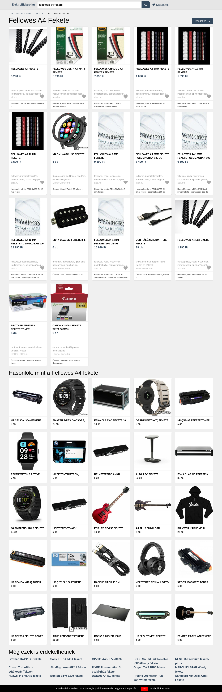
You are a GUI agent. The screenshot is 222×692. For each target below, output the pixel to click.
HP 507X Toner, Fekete (150, 636)
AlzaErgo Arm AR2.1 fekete (68, 667)
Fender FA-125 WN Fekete (194, 636)
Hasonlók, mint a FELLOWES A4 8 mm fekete (109, 190)
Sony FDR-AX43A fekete (66, 659)
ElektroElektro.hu (23, 4)
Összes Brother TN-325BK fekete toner (26, 361)
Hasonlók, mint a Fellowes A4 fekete (27, 103)
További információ (159, 688)
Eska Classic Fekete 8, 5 (69, 240)
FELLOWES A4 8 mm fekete (106, 156)
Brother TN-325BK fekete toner (23, 327)
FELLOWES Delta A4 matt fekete (69, 70)
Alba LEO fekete (147, 474)
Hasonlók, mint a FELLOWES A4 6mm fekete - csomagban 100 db (150, 190)
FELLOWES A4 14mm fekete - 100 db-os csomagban (106, 244)
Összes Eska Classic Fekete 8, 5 (67, 275)
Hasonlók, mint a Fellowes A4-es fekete (192, 276)
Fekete (40, 14)
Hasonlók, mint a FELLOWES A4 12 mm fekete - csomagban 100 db (27, 276)
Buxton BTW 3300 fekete (66, 675)
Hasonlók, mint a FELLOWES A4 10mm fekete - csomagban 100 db (192, 190)
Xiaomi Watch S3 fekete (68, 154)
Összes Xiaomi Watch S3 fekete (67, 189)
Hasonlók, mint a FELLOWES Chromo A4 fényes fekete (107, 104)
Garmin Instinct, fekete (152, 420)
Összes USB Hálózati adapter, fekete (152, 275)
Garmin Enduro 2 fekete (27, 528)
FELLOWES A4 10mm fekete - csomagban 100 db (193, 158)
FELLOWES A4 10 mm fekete (190, 70)
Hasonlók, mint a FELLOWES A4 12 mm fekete (27, 190)
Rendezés (200, 21)
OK (144, 689)
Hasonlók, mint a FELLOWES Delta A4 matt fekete (68, 104)
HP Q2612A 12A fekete (67, 582)
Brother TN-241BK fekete (25, 659)
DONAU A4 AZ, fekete (106, 675)
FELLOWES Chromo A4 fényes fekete (108, 70)
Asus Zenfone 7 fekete (68, 636)
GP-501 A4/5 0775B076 (107, 659)
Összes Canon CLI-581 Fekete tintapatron (66, 361)
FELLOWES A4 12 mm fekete (23, 156)
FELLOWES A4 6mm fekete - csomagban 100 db (152, 156)
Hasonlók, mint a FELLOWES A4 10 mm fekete (193, 104)
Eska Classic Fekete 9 (192, 474)
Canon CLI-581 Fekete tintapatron (67, 327)
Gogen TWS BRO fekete (149, 667)
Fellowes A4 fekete (24, 68)
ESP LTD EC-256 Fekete (108, 528)
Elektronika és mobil (20, 14)
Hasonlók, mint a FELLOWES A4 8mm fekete (150, 104)
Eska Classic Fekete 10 (110, 420)
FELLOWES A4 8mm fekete (152, 68)
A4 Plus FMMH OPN (148, 528)
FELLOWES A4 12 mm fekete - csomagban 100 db (27, 244)
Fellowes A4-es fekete (193, 240)
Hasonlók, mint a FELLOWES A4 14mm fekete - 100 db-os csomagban (110, 276)
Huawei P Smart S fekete (25, 675)
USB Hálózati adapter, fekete (151, 242)
